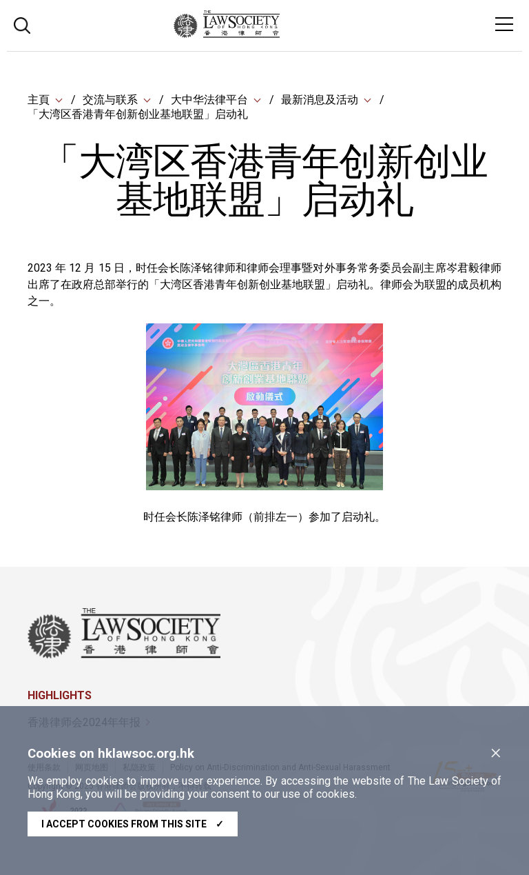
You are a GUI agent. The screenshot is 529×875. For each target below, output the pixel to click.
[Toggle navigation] (504, 24)
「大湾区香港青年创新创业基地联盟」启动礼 (138, 114)
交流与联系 (110, 99)
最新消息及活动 (319, 99)
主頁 (39, 99)
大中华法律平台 (209, 99)
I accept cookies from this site (132, 823)
